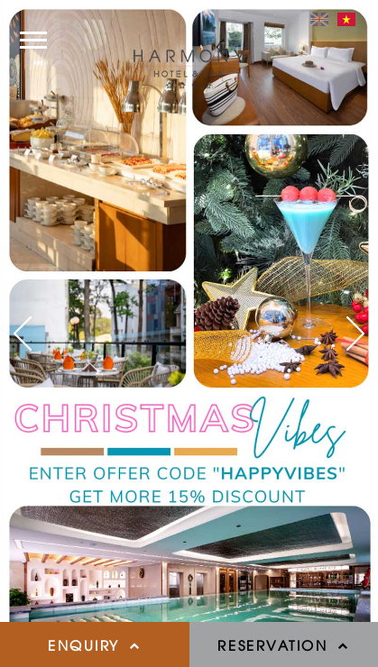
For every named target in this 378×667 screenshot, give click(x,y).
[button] (22, 333)
